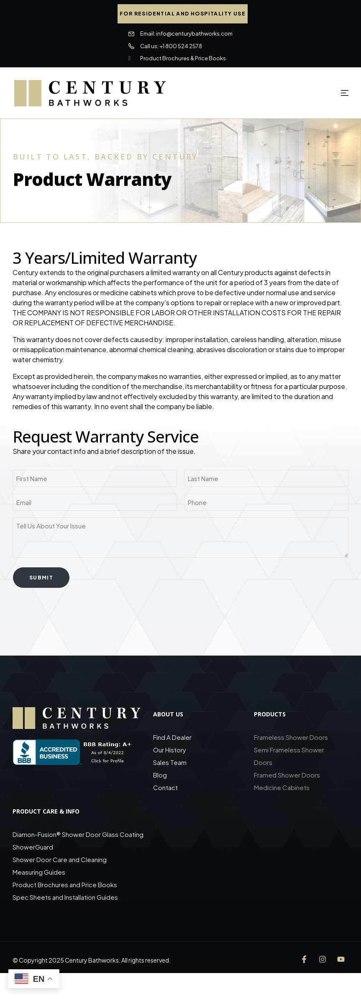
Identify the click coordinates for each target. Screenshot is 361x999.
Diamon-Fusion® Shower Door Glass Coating (78, 833)
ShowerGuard (33, 846)
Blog (160, 774)
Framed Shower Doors (287, 774)
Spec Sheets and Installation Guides (66, 896)
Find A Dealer (172, 736)
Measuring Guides (39, 871)
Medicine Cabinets (282, 786)
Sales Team (170, 761)
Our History (169, 748)
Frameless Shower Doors (291, 736)
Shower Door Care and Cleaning (60, 858)
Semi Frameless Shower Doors (289, 754)
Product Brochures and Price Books (65, 883)
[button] (183, 13)
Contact (165, 786)
